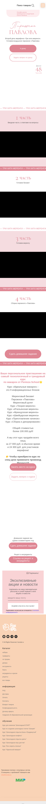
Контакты (5, 701)
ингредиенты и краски (9, 673)
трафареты (6, 656)
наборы (5, 652)
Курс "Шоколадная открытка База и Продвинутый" (19, 732)
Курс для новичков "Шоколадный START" (16, 725)
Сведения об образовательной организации (17, 715)
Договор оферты (8, 711)
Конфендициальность (9, 708)
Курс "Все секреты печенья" (11, 746)
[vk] (15, 636)
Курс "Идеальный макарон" (11, 750)
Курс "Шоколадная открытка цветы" (14, 739)
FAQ (3, 690)
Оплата (4, 697)
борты (4, 670)
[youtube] (7, 636)
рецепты (5, 677)
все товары (6, 680)
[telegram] (11, 636)
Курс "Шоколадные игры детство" (13, 743)
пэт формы (6, 659)
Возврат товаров (8, 704)
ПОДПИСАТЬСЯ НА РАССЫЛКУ (23, 606)
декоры (4, 663)
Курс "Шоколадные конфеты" (12, 736)
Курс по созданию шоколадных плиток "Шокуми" (18, 729)
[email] (23, 598)
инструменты (6, 666)
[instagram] (3, 636)
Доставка (5, 694)
